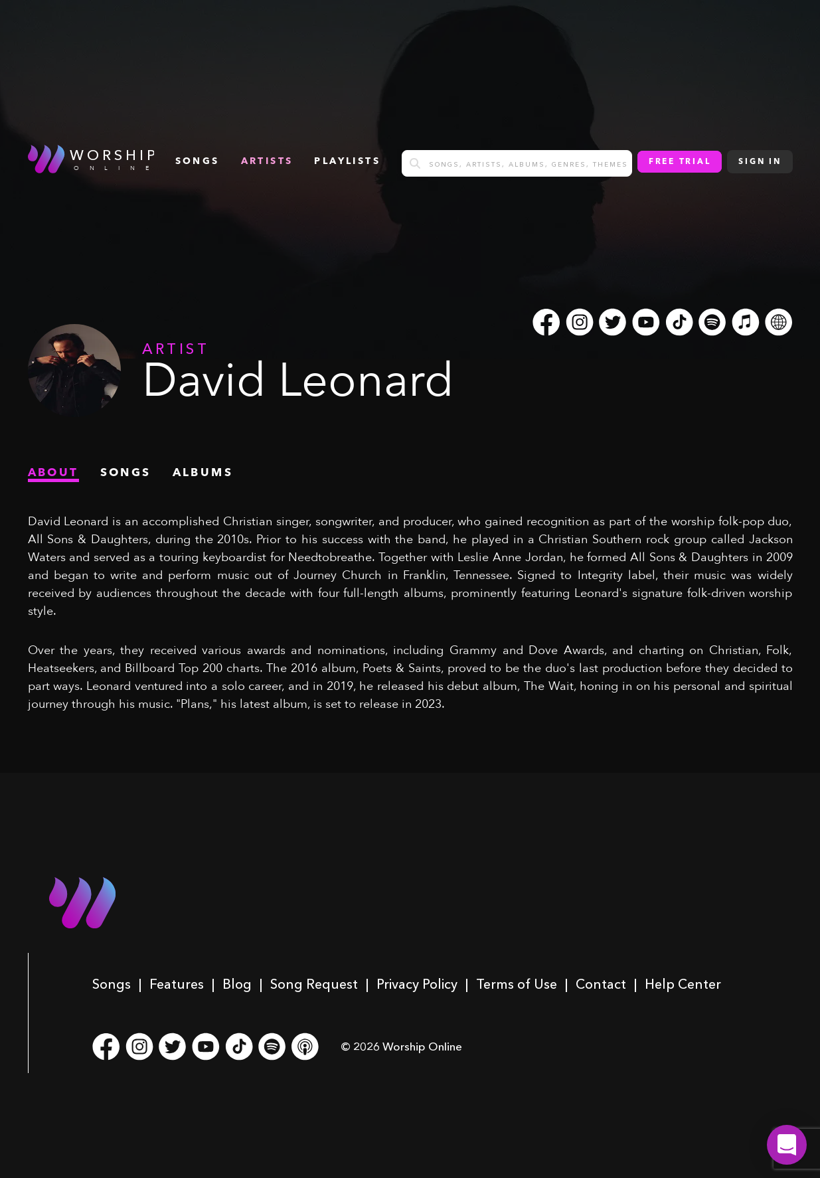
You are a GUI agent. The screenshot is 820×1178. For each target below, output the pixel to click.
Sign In (759, 162)
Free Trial (680, 162)
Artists (267, 161)
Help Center (683, 984)
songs (197, 161)
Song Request (314, 984)
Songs (111, 984)
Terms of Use (516, 984)
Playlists (347, 161)
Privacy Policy (416, 984)
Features (176, 984)
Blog (237, 984)
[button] (787, 1145)
